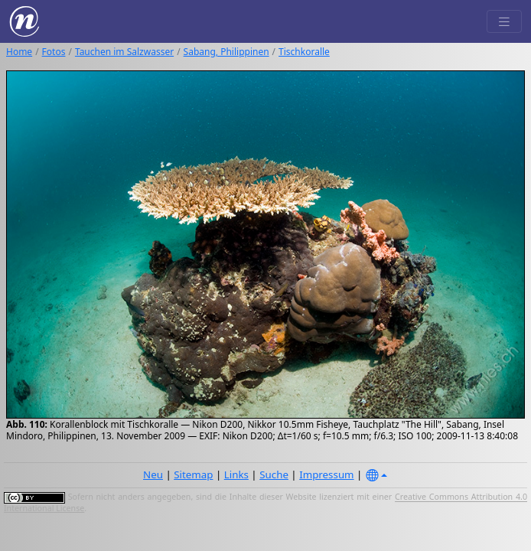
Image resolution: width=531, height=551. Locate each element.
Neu (153, 474)
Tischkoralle (304, 51)
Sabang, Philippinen (226, 51)
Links (236, 474)
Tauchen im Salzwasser (124, 51)
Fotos (54, 51)
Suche (273, 474)
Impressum (326, 474)
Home (19, 51)
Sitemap (193, 474)
